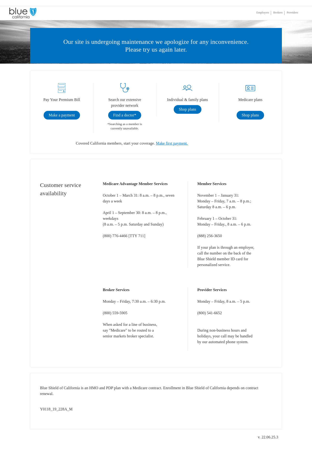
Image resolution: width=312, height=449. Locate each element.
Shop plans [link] (187, 109)
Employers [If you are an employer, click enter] (262, 12)
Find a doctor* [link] (124, 115)
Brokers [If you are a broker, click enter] (278, 12)
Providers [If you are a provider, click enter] (292, 12)
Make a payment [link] (62, 115)
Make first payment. (172, 143)
